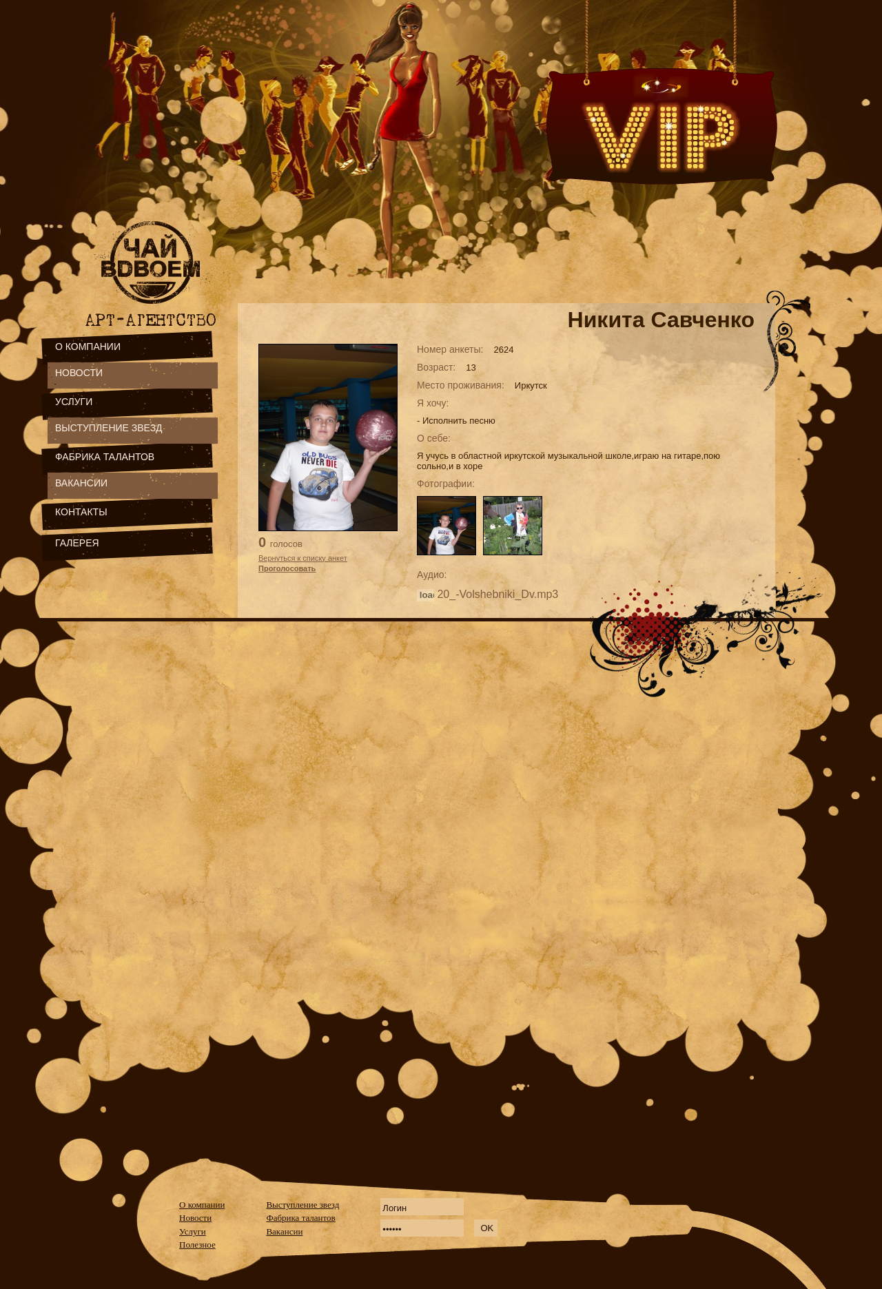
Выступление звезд (302, 1204)
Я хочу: (433, 403)
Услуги (192, 1231)
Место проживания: (460, 385)
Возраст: (436, 367)
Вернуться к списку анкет (302, 558)
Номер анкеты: (450, 349)
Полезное (197, 1244)
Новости (195, 1218)
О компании (202, 1204)
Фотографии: (446, 483)
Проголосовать (287, 568)
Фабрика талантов (300, 1218)
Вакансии (284, 1231)
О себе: (434, 438)
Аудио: (432, 574)
